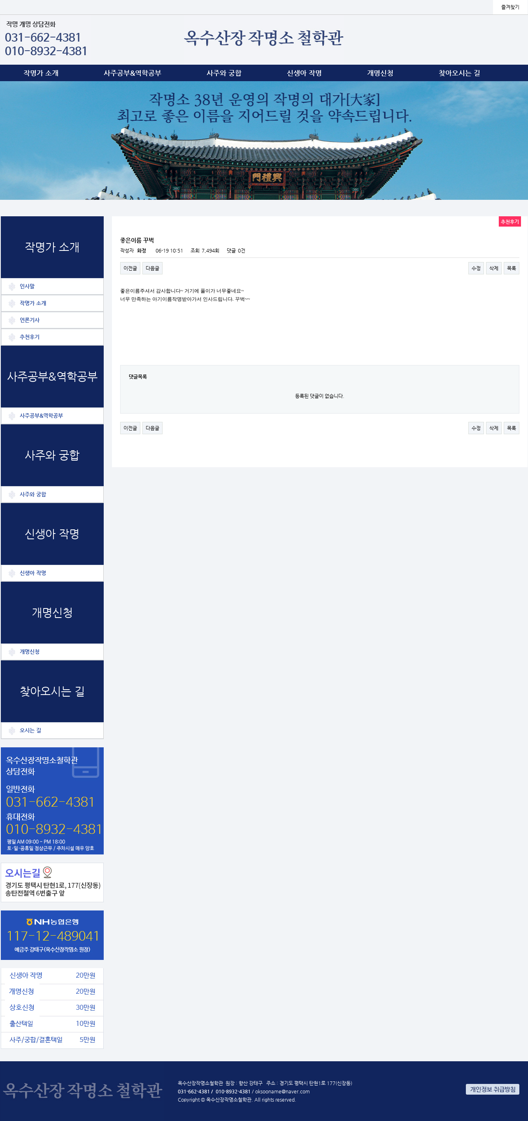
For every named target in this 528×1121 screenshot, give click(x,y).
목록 (511, 268)
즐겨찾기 (510, 7)
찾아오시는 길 (459, 73)
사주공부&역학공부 (132, 73)
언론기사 (30, 320)
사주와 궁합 (224, 73)
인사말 (27, 286)
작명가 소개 (40, 73)
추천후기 (30, 337)
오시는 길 (30, 730)
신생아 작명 (304, 73)
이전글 (130, 268)
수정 (476, 268)
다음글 (152, 268)
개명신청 (380, 73)
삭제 (493, 268)
